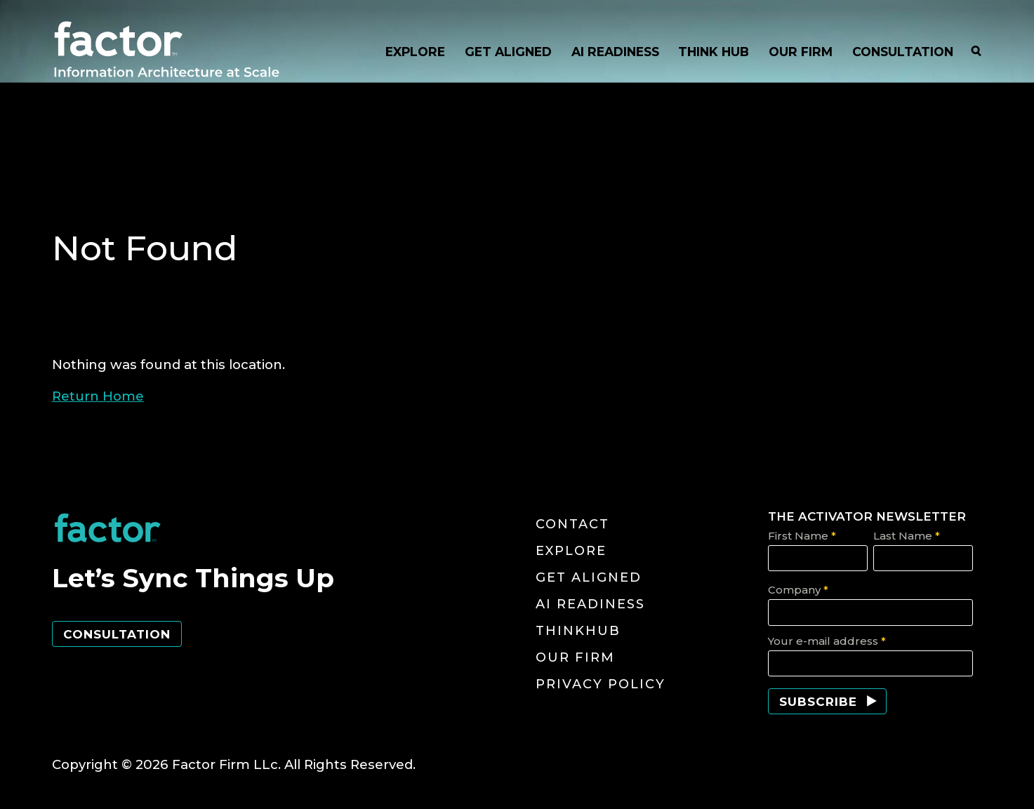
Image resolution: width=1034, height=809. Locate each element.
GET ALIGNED (508, 52)
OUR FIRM (801, 52)
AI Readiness (590, 604)
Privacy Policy (600, 684)
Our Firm (575, 657)
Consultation (117, 634)
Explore (571, 551)
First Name (802, 535)
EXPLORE (415, 52)
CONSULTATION (902, 52)
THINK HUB (713, 52)
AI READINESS (615, 52)
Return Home (98, 396)
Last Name (906, 535)
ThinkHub (578, 630)
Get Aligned (589, 577)
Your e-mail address (827, 641)
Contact (572, 524)
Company (798, 589)
